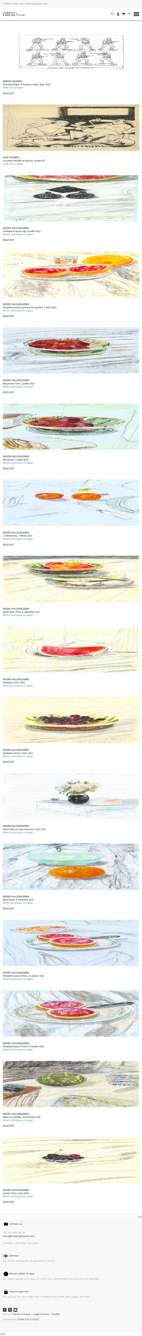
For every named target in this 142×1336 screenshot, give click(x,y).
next (139, 1216)
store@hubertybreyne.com (19, 1236)
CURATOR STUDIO (28, 1319)
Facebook (4, 1310)
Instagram (10, 1310)
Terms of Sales (22, 1314)
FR (129, 13)
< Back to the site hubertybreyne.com (25, 3)
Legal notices (41, 1314)
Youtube (15, 1310)
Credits (55, 1314)
